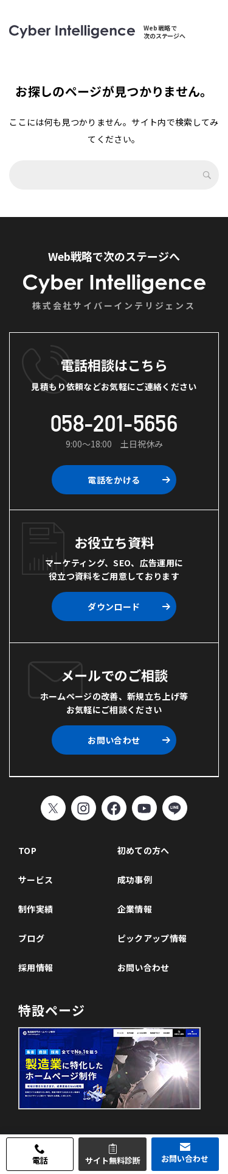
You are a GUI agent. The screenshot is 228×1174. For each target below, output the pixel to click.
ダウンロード (114, 606)
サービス (35, 879)
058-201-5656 (114, 423)
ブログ (31, 938)
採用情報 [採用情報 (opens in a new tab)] (35, 967)
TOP (27, 850)
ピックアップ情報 (152, 938)
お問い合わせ (114, 740)
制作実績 (35, 909)
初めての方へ (143, 850)
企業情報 (134, 909)
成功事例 (134, 879)
